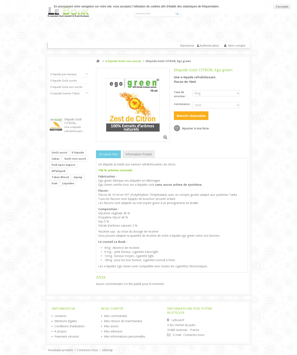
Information (63, 309)
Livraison (60, 316)
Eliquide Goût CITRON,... (73, 121)
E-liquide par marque (90, 30)
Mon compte (236, 45)
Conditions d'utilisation (69, 326)
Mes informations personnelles (124, 336)
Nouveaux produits (61, 350)
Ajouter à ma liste (195, 128)
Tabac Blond (60, 177)
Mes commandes (115, 316)
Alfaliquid (58, 171)
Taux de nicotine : (180, 94)
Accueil (56, 30)
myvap (78, 177)
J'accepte (282, 6)
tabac (56, 158)
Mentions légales (65, 321)
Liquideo (68, 183)
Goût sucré (59, 152)
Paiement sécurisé (66, 336)
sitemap (107, 350)
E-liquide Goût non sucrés (194, 30)
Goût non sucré (75, 158)
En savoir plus (108, 154)
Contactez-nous (194, 335)
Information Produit (139, 154)
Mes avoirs (111, 326)
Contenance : (183, 104)
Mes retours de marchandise (123, 321)
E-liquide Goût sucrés (140, 30)
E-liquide (78, 152)
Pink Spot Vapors (63, 165)
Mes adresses (113, 331)
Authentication (209, 45)
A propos (60, 331)
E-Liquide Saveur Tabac (70, 40)
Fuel (54, 183)
